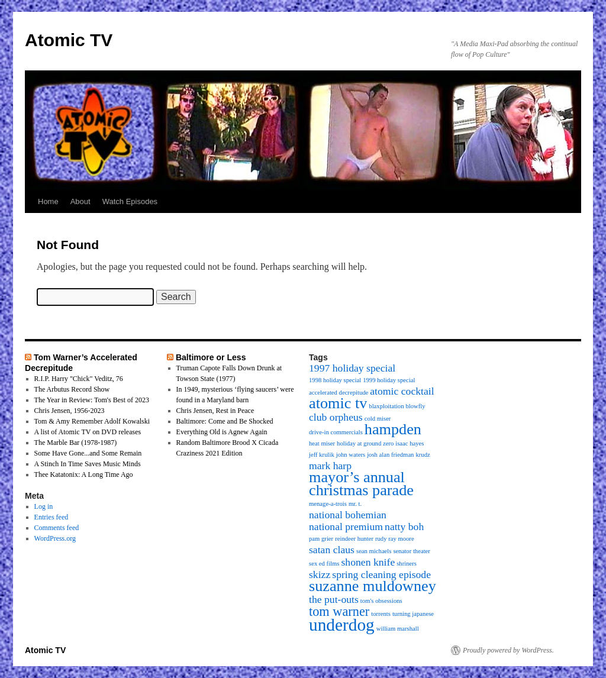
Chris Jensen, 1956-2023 (69, 410)
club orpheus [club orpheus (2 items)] (336, 417)
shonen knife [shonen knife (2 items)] (368, 562)
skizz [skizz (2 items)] (319, 574)
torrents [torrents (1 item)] (381, 614)
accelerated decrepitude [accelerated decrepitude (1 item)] (338, 392)
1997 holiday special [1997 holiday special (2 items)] (352, 368)
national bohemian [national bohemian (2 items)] (347, 515)
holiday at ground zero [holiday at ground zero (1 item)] (365, 443)
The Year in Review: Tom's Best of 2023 (91, 400)
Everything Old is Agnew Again (221, 432)
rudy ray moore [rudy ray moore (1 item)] (394, 538)
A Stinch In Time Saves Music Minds (87, 464)
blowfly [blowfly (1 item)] (416, 406)
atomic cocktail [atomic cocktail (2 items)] (402, 391)
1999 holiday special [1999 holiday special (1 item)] (389, 380)
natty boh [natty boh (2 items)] (404, 526)
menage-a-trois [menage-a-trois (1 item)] (328, 504)
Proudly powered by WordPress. (508, 650)
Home (48, 201)
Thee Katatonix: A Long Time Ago (83, 474)
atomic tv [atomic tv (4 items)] (338, 403)
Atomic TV (68, 40)
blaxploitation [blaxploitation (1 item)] (386, 406)
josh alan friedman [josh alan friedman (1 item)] (390, 454)
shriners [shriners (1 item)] (407, 563)
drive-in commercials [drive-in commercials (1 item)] (336, 432)
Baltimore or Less (211, 357)
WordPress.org (55, 538)
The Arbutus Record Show (72, 389)
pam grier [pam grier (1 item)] (321, 538)
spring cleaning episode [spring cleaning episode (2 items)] (381, 574)
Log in (43, 506)
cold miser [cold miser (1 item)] (378, 418)
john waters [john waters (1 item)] (350, 454)
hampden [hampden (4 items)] (393, 429)
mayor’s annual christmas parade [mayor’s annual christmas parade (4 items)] (361, 484)
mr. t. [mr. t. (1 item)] (355, 504)
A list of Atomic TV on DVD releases (87, 432)
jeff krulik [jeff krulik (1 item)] (321, 454)
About (80, 201)
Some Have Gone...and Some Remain (88, 453)
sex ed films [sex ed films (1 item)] (324, 563)
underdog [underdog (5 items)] (342, 624)
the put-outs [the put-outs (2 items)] (334, 599)
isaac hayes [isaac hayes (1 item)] (409, 443)
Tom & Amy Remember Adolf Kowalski (92, 421)
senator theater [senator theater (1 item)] (411, 551)
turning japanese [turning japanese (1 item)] (413, 614)
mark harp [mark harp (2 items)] (330, 466)
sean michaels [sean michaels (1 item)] (373, 551)
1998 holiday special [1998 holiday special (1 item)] (335, 380)
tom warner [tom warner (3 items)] (339, 611)
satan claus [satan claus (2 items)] (331, 550)
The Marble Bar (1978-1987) (75, 442)
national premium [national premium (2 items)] (346, 526)
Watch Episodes (129, 201)
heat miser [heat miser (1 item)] (322, 443)
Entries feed (51, 517)
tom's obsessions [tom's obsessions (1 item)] (381, 601)
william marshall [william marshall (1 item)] (397, 628)
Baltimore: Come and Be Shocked (224, 421)
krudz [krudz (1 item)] (422, 454)
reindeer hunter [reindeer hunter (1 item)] (354, 538)
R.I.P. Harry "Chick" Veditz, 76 (78, 378)
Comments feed (56, 528)
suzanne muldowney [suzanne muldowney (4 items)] (372, 586)
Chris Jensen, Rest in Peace (215, 410)
